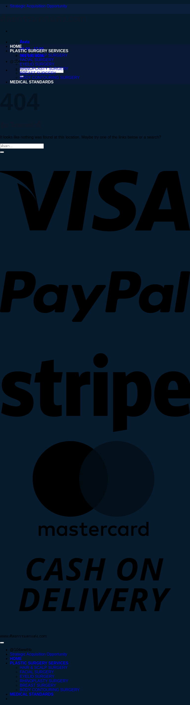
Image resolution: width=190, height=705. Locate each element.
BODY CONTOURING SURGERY (50, 77)
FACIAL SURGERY (37, 60)
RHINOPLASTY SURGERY (44, 69)
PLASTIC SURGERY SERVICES (39, 51)
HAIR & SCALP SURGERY (44, 55)
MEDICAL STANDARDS (31, 82)
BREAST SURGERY (38, 73)
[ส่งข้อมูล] (2, 152)
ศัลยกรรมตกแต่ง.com (43, 18)
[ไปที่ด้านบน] (2, 642)
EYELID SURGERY (37, 64)
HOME (16, 46)
